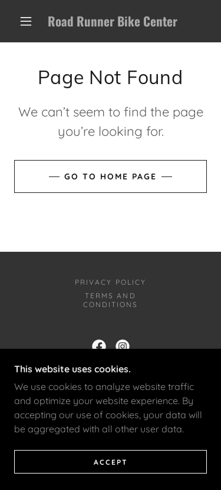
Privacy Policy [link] (110, 282)
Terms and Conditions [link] (110, 300)
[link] (112, 21)
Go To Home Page (110, 176)
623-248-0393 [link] (135, 375)
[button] (26, 21)
